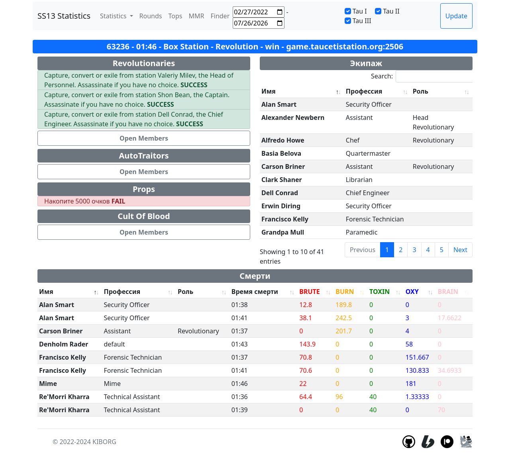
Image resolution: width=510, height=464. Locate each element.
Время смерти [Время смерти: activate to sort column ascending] (254, 291)
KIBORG (104, 441)
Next (460, 249)
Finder (220, 16)
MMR (196, 16)
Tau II (391, 11)
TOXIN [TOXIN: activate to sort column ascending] (379, 291)
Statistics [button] (114, 16)
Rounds (150, 16)
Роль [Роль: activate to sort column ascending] (420, 91)
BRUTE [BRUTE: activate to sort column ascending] (309, 291)
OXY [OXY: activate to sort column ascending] (412, 291)
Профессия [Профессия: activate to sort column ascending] (364, 91)
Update (456, 16)
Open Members (144, 138)
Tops (175, 16)
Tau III (362, 20)
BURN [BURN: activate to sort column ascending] (344, 291)
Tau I (360, 11)
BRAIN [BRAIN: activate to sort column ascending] (448, 291)
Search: (427, 76)
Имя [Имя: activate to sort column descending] (268, 91)
